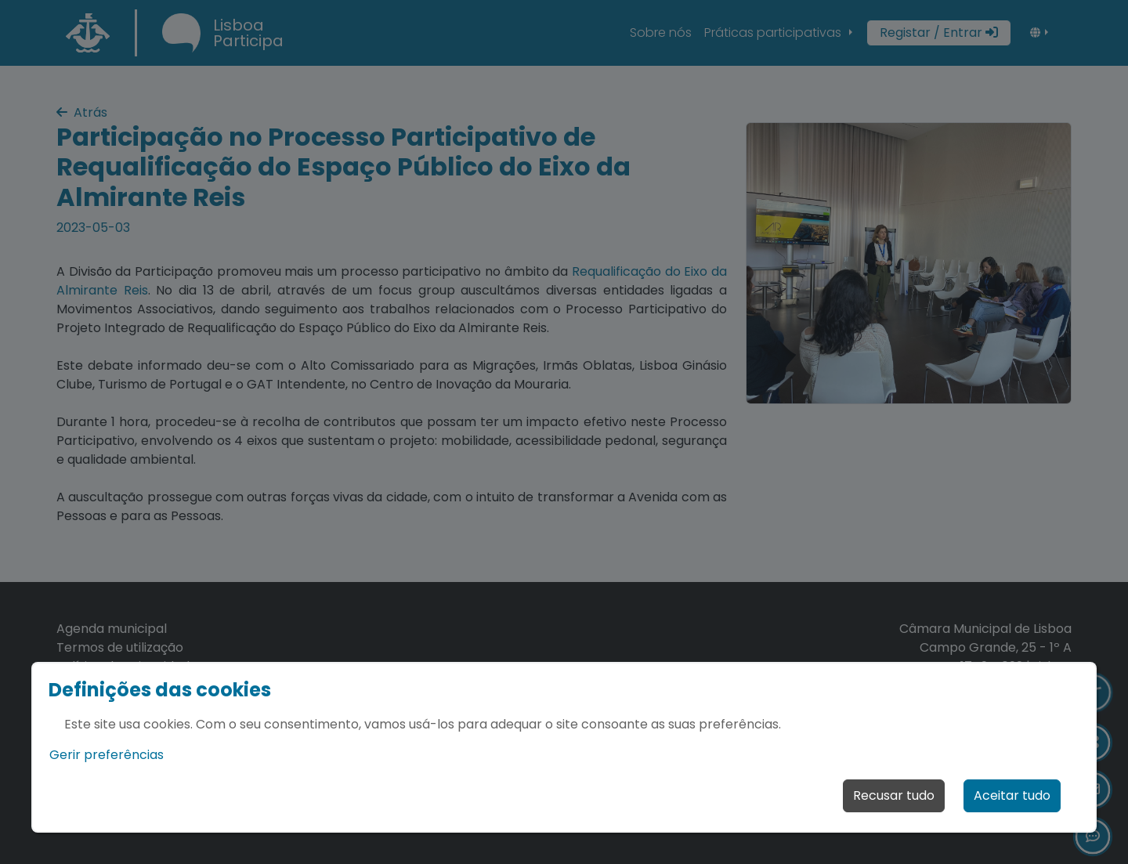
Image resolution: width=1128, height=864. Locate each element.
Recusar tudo (894, 795)
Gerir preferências (106, 755)
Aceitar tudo (1012, 795)
